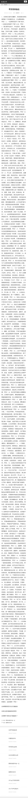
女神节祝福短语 (13, 730)
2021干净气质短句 (13, 788)
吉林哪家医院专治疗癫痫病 (9, 706)
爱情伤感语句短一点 (10, 720)
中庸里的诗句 (12, 738)
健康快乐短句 (9, 722)
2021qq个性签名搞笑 (14, 780)
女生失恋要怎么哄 (13, 755)
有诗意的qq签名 (13, 746)
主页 (2, 4)
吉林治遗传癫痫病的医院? (9, 711)
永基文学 (17, 12)
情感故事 (5, 4)
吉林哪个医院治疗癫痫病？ (9, 716)
